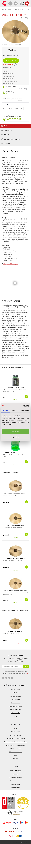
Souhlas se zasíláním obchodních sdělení (15, 742)
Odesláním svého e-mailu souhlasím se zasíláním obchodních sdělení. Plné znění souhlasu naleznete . (15, 672)
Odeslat (26, 666)
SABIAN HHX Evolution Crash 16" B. (15, 493)
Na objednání (14, 643)
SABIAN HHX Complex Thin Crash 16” (15, 590)
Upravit (15, 437)
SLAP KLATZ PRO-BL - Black (15, 387)
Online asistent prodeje (15, 706)
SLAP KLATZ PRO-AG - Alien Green (15, 453)
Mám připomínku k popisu (10, 264)
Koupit (26, 396)
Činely (10, 9)
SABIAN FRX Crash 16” (15, 631)
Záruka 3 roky (9, 92)
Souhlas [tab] (5, 410)
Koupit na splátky (10, 87)
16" (20, 9)
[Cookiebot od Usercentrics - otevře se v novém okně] (22, 406)
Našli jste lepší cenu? (15, 696)
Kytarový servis (15, 703)
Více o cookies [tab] (24, 410)
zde (27, 673)
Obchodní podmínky (15, 735)
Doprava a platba (15, 689)
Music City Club (15, 784)
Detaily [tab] (14, 410)
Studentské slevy (15, 699)
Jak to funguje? (23, 89)
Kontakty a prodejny (15, 770)
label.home (2, 9)
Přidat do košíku (11, 60)
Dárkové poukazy (15, 731)
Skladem (15, 399)
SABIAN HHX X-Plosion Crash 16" (15, 558)
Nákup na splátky (15, 713)
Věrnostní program (15, 709)
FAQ (15, 755)
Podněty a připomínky (16, 777)
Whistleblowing (15, 787)
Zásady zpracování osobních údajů (15, 738)
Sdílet (5, 104)
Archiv (15, 716)
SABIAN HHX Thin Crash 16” (15, 525)
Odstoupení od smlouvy (15, 752)
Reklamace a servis (15, 748)
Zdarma (5, 94)
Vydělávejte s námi (15, 781)
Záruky (15, 728)
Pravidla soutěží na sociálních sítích (15, 745)
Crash (16, 9)
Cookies (15, 758)
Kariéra (15, 774)
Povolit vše (15, 431)
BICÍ (6, 9)
